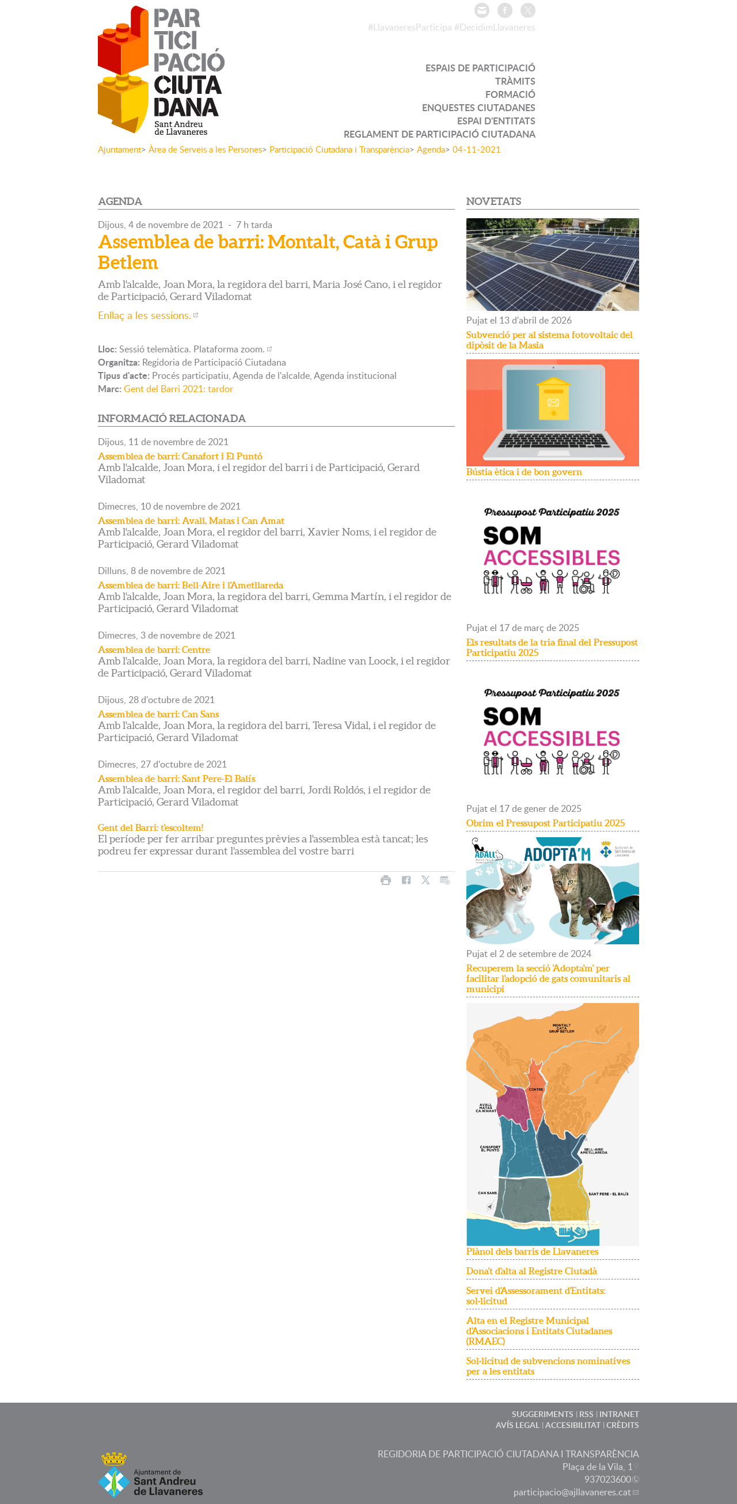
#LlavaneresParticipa (410, 27)
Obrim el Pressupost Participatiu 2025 (545, 823)
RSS (586, 1413)
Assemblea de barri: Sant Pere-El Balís (176, 778)
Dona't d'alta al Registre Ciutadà (531, 1271)
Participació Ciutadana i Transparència (339, 149)
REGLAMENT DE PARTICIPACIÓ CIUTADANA (439, 133)
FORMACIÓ (510, 94)
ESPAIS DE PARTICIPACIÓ (480, 67)
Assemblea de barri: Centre (154, 649)
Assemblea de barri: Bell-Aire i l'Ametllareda (190, 585)
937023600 (607, 1479)
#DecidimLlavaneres (494, 27)
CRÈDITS (622, 1424)
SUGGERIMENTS (542, 1413)
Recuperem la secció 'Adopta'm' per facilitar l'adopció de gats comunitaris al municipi (548, 978)
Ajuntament (119, 149)
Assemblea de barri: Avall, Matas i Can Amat (191, 520)
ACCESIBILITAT (573, 1424)
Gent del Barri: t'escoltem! (150, 827)
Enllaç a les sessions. (144, 315)
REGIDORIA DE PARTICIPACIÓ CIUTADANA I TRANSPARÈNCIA (508, 1454)
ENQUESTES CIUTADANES (478, 107)
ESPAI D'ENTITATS (496, 120)
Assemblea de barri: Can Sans (158, 714)
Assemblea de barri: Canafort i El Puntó (180, 456)
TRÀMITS (515, 81)
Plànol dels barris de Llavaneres (532, 1251)
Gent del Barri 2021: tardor (178, 388)
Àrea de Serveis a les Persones (205, 149)
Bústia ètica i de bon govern (524, 471)
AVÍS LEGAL (518, 1424)
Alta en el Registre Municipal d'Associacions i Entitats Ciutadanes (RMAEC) (539, 1330)
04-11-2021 (477, 149)
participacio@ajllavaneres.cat (572, 1492)
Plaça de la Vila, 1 (598, 1466)
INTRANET (619, 1413)
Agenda (431, 149)
